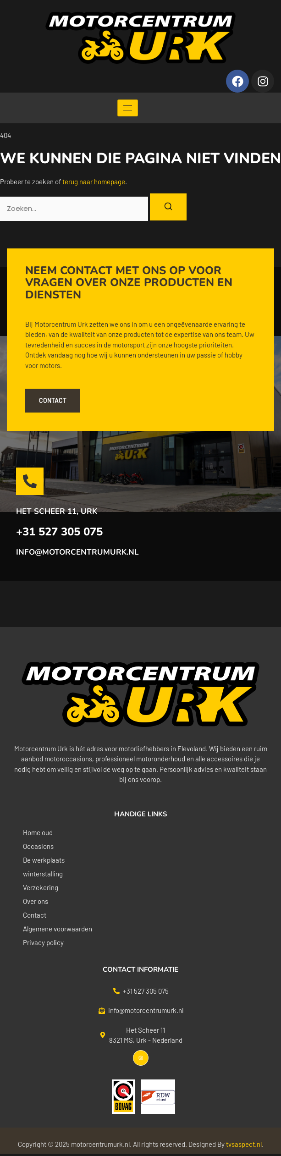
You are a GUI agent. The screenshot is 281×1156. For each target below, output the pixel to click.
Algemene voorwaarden (57, 929)
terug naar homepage (93, 181)
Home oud (38, 832)
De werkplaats (44, 860)
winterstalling (43, 874)
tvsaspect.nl (244, 1144)
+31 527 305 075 (59, 531)
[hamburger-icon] (127, 107)
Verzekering (40, 887)
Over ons (35, 901)
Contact (34, 915)
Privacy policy (43, 942)
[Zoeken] (168, 206)
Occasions (38, 846)
